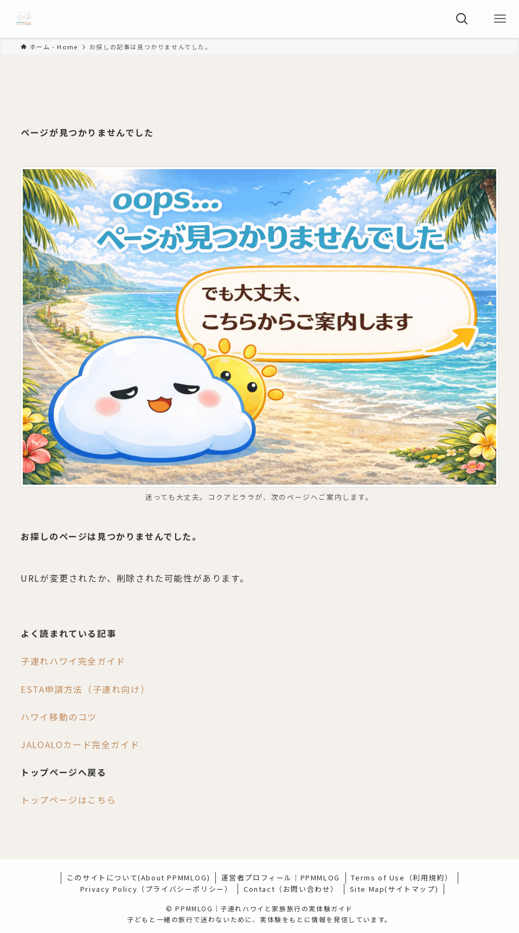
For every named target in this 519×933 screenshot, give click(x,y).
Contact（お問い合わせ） (291, 889)
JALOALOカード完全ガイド (80, 744)
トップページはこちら (68, 799)
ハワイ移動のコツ (59, 716)
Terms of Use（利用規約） (401, 877)
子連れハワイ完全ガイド (73, 660)
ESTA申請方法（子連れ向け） (85, 689)
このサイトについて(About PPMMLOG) (138, 877)
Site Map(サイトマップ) (394, 889)
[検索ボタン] (462, 19)
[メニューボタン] (500, 19)
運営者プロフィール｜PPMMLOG (280, 877)
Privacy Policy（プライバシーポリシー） (156, 889)
